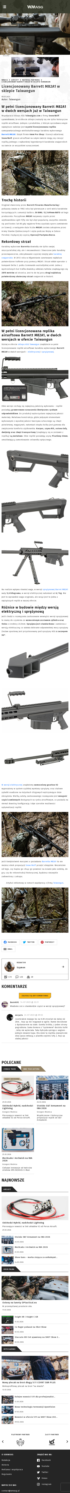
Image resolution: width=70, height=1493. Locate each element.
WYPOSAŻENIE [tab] (9, 1349)
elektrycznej (34, 352)
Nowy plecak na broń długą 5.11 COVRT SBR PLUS (29, 1382)
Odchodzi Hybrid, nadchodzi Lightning (23, 1222)
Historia (5, 1465)
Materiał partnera (31, 80)
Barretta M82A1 (49, 861)
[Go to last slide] (3, 1441)
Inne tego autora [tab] (31, 1069)
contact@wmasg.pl (11, 1491)
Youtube (43, 1466)
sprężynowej (48, 352)
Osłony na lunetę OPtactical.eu (19, 1302)
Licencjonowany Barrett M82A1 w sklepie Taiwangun (26, 82)
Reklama (6, 56)
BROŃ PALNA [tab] (9, 1269)
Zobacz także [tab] (10, 1069)
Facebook (44, 1460)
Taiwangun (58, 883)
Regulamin (7, 1474)
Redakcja (6, 1460)
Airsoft (15, 80)
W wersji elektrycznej (12, 785)
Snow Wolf (31, 865)
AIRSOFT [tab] (7, 1189)
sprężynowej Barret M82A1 (55, 589)
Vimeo (42, 1478)
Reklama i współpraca (12, 1469)
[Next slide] (67, 1441)
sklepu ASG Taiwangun (28, 344)
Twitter (42, 1472)
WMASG (5, 80)
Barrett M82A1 (9, 134)
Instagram (44, 1484)
